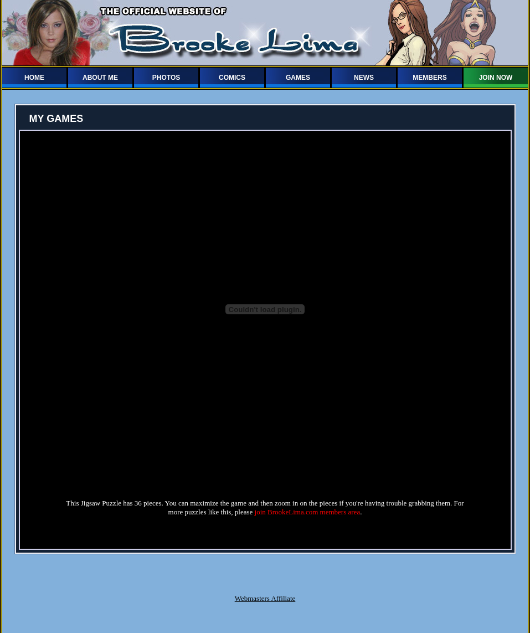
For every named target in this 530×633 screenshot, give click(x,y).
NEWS (364, 77)
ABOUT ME (100, 77)
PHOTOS (166, 77)
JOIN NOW (496, 77)
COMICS (232, 77)
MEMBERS (429, 77)
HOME (34, 77)
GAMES (298, 77)
